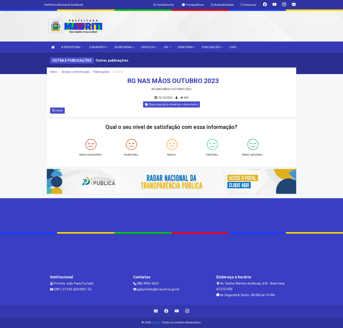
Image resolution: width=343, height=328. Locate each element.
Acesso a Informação (75, 71)
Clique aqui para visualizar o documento (171, 104)
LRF (167, 47)
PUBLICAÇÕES (212, 47)
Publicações (101, 71)
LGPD (232, 47)
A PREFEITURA (71, 47)
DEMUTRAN (186, 47)
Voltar (57, 110)
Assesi (156, 322)
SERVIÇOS (149, 47)
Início (53, 71)
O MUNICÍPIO (98, 47)
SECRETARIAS (124, 47)
